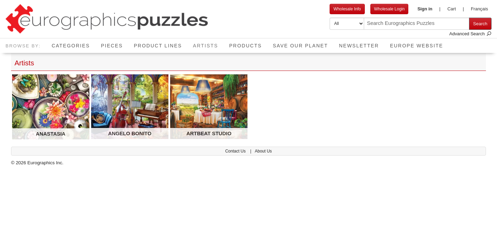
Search (480, 23)
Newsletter (359, 45)
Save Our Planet (300, 45)
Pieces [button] (112, 45)
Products (245, 45)
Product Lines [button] (158, 45)
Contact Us (236, 151)
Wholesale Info (347, 9)
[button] (429, 9)
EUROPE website (416, 45)
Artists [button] (208, 43)
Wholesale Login (389, 9)
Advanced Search (470, 33)
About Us (263, 151)
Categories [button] (71, 45)
